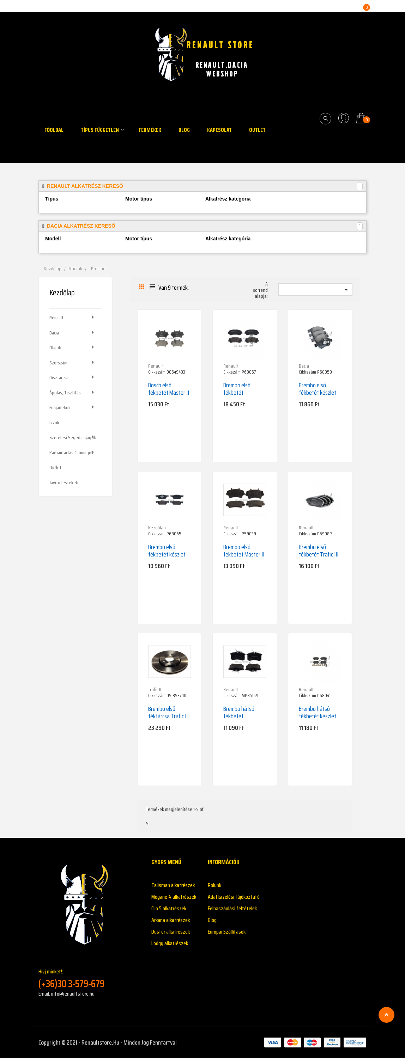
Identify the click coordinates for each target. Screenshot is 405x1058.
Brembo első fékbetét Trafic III (318, 550)
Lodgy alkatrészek (169, 943)
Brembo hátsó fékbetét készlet (317, 712)
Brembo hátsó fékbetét (238, 712)
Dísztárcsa (58, 377)
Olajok (55, 347)
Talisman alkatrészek (173, 885)
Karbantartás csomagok (71, 452)
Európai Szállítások (227, 931)
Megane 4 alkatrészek (173, 896)
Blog (212, 920)
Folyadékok (60, 407)
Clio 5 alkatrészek (168, 908)
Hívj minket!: (89, 978)
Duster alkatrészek (170, 931)
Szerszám (58, 363)
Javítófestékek (63, 482)
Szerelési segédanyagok (72, 437)
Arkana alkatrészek (170, 920)
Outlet (55, 467)
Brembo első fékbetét (236, 389)
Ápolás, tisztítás (65, 392)
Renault (56, 317)
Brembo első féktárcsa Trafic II (168, 712)
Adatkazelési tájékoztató (234, 896)
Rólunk (214, 885)
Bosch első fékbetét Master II (168, 389)
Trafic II (154, 689)
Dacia (54, 333)
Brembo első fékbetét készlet (317, 389)
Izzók (54, 422)
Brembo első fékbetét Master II (243, 550)
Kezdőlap (62, 293)
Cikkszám (156, 372)
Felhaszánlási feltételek (232, 908)
